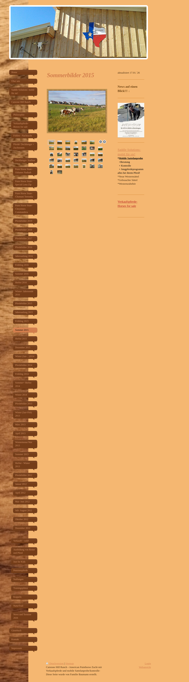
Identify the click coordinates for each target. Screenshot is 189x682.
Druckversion (55, 663)
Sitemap (69, 663)
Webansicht (145, 667)
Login (148, 663)
